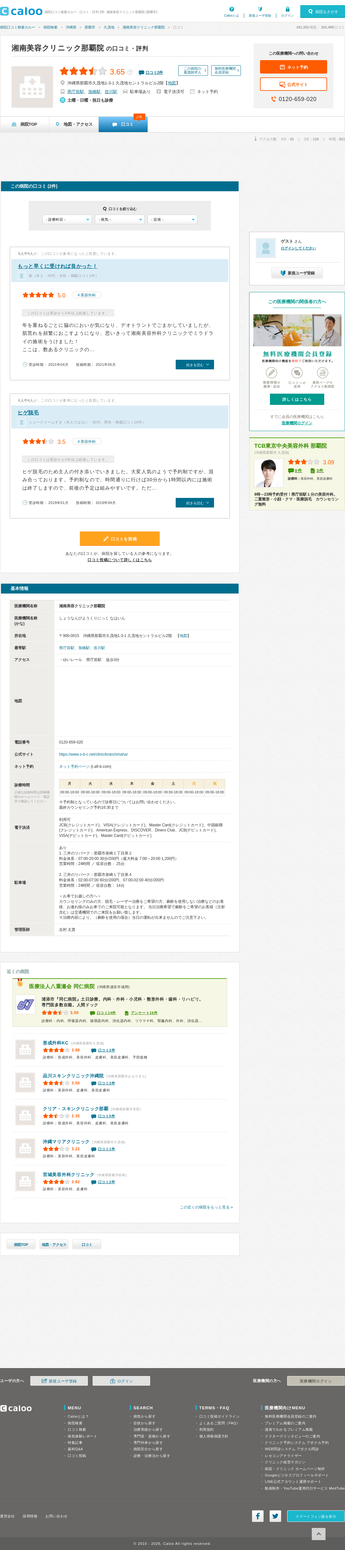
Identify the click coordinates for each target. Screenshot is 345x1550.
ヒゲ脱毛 (28, 412)
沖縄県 (71, 27)
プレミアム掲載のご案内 (285, 1423)
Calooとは (231, 15)
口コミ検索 (77, 1429)
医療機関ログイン (297, 423)
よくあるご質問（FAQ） (219, 1423)
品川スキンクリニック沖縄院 (73, 1075)
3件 (320, 470)
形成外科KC (55, 1042)
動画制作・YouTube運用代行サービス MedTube (305, 1488)
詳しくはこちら (297, 399)
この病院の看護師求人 (192, 70)
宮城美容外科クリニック (69, 1174)
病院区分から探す (148, 1449)
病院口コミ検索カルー (17, 27)
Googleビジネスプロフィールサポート (297, 1475)
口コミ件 (154, 72)
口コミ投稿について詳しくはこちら (120, 560)
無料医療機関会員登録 (225, 70)
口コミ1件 (106, 1149)
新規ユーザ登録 (260, 15)
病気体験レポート (82, 1436)
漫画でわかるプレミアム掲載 (289, 1429)
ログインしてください (298, 248)
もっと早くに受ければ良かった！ (58, 266)
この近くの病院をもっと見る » (206, 1207)
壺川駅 (111, 91)
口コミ (87, 1245)
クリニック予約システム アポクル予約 (297, 1442)
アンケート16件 (144, 1013)
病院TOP (21, 1245)
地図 (172, 83)
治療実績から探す (148, 1429)
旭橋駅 (94, 91)
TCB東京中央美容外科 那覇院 (290, 446)
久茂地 (109, 27)
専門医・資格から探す (152, 1436)
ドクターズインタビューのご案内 (292, 1436)
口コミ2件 (106, 1050)
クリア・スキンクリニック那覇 (76, 1108)
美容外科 (88, 295)
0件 (298, 470)
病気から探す (145, 1416)
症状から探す (145, 1423)
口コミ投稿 (77, 1456)
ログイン (287, 15)
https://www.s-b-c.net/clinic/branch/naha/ (93, 754)
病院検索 (50, 27)
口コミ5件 (106, 1116)
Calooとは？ (78, 1416)
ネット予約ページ (74, 766)
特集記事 (75, 1442)
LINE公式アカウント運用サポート (293, 1481)
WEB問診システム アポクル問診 (292, 1449)
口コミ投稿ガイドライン (219, 1416)
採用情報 (30, 1516)
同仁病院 (62, 986)
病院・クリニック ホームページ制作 (295, 1469)
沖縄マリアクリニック (66, 1141)
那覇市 (90, 27)
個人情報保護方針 (214, 1436)
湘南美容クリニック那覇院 (144, 27)
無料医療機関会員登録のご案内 (291, 1416)
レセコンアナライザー (283, 1456)
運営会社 (7, 1516)
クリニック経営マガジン (285, 1462)
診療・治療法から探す (152, 1456)
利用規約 (206, 1429)
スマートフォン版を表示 (315, 1516)
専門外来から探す (148, 1442)
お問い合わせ (56, 1516)
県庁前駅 (75, 91)
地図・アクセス (54, 1245)
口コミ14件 (106, 1013)
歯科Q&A (75, 1449)
